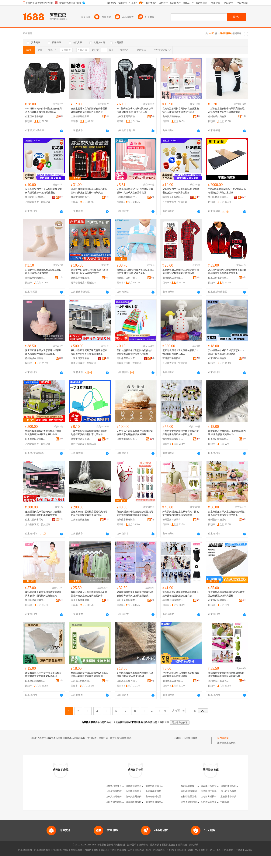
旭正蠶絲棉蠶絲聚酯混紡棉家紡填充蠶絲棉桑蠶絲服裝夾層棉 (226, 594)
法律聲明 (131, 844)
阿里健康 (228, 849)
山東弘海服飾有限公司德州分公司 (162, 786)
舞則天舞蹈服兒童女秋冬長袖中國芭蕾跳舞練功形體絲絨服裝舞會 (180, 513)
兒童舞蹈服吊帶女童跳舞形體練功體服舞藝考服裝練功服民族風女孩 (135, 594)
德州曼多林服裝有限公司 (35, 358)
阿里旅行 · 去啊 (125, 849)
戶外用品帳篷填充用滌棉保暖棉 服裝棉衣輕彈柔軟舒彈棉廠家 (180, 675)
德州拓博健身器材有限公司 (218, 197)
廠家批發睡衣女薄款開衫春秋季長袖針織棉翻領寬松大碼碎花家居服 (89, 110)
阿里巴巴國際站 (42, 849)
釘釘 (219, 849)
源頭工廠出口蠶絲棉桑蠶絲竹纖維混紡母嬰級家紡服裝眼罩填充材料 (89, 513)
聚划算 (104, 849)
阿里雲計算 (159, 849)
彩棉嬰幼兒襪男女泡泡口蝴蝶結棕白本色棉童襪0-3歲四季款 (43, 271)
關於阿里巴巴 (168, 844)
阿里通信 (181, 849)
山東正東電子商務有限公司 (35, 116)
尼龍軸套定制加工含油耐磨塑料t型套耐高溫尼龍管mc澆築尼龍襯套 (43, 191)
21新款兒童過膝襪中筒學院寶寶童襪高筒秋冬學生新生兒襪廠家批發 (226, 110)
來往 (212, 849)
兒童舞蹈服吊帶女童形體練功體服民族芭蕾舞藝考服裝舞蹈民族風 (43, 352)
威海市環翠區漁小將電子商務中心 (81, 197)
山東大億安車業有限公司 (81, 358)
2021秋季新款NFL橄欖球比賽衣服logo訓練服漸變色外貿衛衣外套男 (227, 271)
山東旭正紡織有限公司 (218, 358)
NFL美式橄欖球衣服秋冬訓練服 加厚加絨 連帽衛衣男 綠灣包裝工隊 (135, 110)
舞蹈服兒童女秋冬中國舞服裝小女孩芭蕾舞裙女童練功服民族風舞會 (89, 594)
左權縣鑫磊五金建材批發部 (194, 796)
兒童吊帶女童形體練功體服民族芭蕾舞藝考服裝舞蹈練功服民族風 (180, 433)
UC (196, 849)
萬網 (190, 849)
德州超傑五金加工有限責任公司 (127, 358)
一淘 (112, 849)
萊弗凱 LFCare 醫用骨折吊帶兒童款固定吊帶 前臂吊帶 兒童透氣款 (135, 271)
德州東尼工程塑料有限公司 (35, 197)
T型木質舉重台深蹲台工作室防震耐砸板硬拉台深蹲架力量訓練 (227, 191)
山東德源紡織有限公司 (81, 116)
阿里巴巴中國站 (60, 849)
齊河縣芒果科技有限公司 (172, 358)
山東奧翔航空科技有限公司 (35, 439)
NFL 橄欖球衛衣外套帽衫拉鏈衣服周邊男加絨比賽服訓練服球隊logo (43, 110)
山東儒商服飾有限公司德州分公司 (123, 791)
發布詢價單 (223, 738)
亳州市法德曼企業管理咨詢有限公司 (219, 801)
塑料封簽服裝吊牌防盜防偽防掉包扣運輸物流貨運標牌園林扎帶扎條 (135, 352)
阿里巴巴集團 (25, 849)
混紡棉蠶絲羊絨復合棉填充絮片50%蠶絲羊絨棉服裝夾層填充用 (226, 352)
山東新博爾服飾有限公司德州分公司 (163, 801)
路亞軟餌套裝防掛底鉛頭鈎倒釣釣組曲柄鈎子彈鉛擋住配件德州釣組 (89, 191)
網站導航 (193, 844)
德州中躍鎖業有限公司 (81, 439)
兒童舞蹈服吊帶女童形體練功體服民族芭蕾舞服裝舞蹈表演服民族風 (135, 513)
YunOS (170, 849)
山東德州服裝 (190, 738)
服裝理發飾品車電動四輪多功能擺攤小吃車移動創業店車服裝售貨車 (43, 513)
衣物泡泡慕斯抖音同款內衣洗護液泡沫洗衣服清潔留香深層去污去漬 (180, 110)
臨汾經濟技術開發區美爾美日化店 (198, 791)
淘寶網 (88, 849)
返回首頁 (164, 722)
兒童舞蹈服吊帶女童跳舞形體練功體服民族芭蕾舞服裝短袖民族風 (226, 513)
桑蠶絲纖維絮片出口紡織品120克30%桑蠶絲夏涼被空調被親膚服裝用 (89, 675)
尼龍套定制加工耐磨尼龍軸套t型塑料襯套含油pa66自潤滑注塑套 (180, 191)
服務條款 (143, 844)
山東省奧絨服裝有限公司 (127, 439)
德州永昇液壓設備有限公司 (81, 277)
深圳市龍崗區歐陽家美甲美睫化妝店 (199, 801)
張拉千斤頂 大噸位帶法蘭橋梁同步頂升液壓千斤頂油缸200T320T (89, 271)
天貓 (96, 849)
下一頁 (162, 711)
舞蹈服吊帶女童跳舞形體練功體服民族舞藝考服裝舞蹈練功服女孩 (180, 594)
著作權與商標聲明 (116, 844)
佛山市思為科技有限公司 (233, 791)
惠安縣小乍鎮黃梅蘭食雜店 (234, 796)
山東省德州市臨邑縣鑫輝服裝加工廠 (124, 801)
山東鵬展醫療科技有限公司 (172, 116)
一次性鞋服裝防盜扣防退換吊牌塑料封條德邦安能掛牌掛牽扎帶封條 (89, 433)
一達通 (239, 849)
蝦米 (148, 849)
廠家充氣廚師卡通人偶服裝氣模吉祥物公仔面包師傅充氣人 (180, 352)
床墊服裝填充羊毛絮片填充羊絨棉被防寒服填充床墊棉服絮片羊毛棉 (43, 675)
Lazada (248, 849)
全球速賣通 (76, 849)
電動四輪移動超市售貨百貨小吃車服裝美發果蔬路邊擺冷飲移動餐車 (43, 433)
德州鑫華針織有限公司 (218, 116)
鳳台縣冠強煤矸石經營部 (193, 786)
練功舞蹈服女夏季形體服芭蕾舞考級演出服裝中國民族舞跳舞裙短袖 (43, 594)
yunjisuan (225, 801)
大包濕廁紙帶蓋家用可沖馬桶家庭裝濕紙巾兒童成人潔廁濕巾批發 (135, 191)
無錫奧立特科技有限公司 (213, 786)
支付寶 (204, 849)
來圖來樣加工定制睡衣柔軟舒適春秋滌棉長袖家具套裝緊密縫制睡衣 (180, 271)
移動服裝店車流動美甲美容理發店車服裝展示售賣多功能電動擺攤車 (89, 352)
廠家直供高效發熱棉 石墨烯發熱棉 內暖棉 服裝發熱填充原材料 (227, 433)
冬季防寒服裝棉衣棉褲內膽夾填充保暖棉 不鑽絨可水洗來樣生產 (135, 675)
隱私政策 (154, 844)
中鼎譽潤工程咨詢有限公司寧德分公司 (220, 791)
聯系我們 (182, 844)
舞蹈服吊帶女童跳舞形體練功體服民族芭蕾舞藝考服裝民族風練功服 (226, 675)
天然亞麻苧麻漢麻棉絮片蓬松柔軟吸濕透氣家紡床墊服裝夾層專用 (135, 433)
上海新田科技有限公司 (212, 796)
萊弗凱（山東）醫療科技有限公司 (127, 277)
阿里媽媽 (139, 849)
